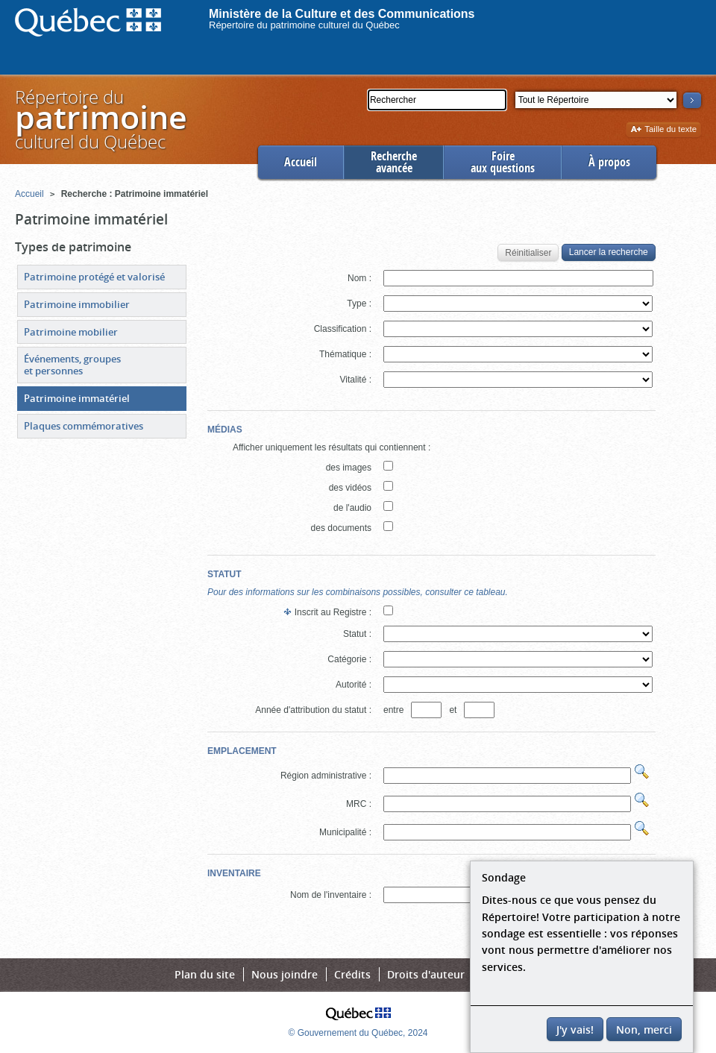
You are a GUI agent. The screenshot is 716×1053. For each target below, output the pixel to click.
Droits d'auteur (426, 974)
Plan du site (205, 974)
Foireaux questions (503, 162)
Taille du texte (663, 130)
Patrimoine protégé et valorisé (94, 276)
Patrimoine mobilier (71, 332)
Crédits (352, 974)
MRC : (358, 804)
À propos (609, 162)
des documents (341, 528)
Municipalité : (345, 832)
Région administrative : (325, 775)
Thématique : (345, 354)
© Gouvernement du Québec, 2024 (358, 1033)
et (455, 710)
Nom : (359, 278)
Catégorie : (349, 659)
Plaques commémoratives (83, 426)
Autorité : (353, 684)
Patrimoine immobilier (77, 304)
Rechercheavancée (394, 162)
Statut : (357, 634)
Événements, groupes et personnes (72, 364)
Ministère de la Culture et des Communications (342, 13)
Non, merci (644, 1029)
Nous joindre (284, 974)
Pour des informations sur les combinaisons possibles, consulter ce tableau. (357, 592)
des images (348, 467)
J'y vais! (575, 1029)
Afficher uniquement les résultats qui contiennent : (331, 447)
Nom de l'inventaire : (330, 895)
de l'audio (352, 508)
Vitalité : (355, 379)
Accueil (300, 162)
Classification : (342, 329)
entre (396, 710)
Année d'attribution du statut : (313, 710)
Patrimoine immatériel (77, 398)
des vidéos (350, 488)
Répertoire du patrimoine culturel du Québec (304, 25)
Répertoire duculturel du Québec (100, 119)
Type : (359, 303)
